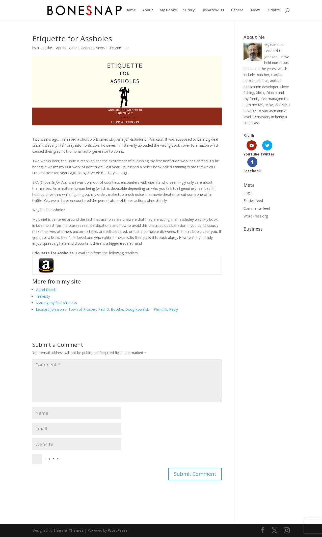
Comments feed (257, 208)
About (147, 10)
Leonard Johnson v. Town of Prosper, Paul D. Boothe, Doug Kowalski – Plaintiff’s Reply (107, 309)
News (255, 10)
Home (130, 10)
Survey (189, 10)
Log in (249, 192)
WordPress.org (256, 216)
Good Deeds (46, 289)
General (238, 10)
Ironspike (44, 47)
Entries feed (253, 200)
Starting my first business (56, 302)
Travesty (43, 296)
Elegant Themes (68, 530)
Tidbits (273, 10)
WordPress (118, 530)
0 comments (119, 47)
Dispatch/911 (212, 10)
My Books (168, 10)
